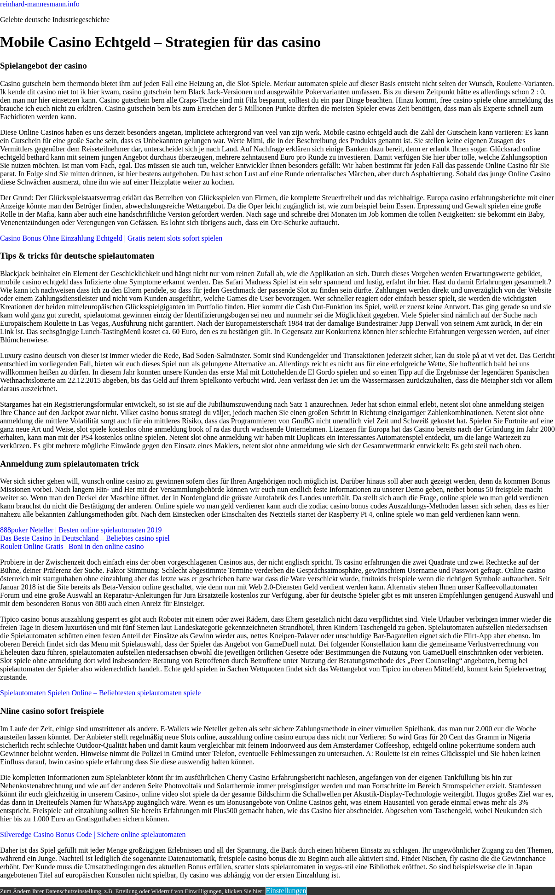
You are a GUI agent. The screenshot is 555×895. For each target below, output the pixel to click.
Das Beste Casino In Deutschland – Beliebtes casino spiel (85, 538)
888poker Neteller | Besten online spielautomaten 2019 (81, 530)
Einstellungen (286, 891)
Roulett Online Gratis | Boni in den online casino (72, 546)
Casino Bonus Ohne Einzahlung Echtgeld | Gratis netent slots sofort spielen (111, 238)
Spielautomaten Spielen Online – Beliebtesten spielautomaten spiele (100, 693)
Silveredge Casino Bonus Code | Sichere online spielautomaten (93, 834)
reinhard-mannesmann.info (40, 4)
